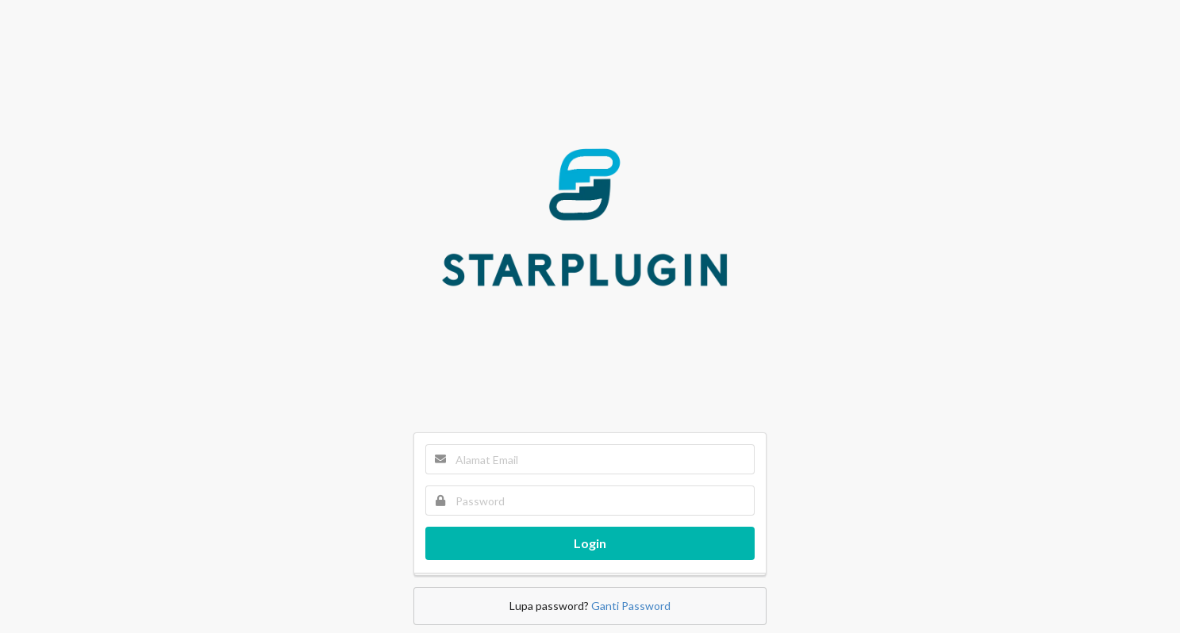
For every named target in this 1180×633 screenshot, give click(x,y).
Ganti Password (631, 605)
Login (590, 543)
